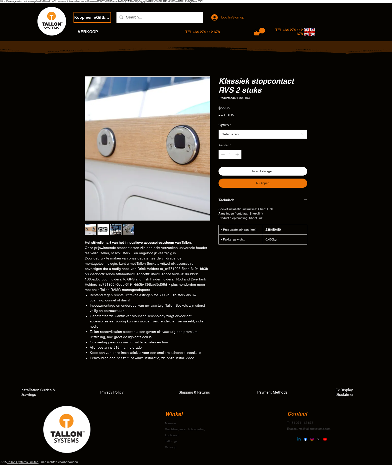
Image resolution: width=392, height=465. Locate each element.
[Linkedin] (299, 439)
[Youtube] (325, 439)
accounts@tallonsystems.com (310, 429)
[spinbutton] (230, 154)
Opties (224, 125)
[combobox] (262, 134)
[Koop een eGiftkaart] (92, 17)
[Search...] (159, 17)
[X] (318, 439)
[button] (259, 31)
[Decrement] (222, 154)
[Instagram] (312, 439)
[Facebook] (306, 439)
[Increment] (237, 154)
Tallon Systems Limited (22, 462)
